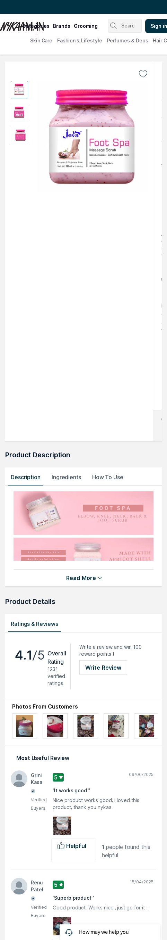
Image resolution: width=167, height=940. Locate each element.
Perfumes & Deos (127, 40)
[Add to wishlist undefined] (143, 74)
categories (36, 26)
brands (61, 26)
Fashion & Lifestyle (79, 40)
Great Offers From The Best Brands (46, 6)
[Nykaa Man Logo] (10, 24)
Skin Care (41, 40)
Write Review (103, 667)
